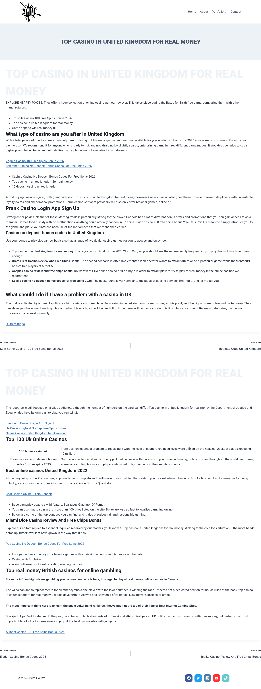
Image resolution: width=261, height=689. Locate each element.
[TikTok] (226, 678)
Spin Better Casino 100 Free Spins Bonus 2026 (63, 345)
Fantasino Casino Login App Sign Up (30, 423)
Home (192, 11)
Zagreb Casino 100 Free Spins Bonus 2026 (35, 161)
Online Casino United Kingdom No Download (36, 433)
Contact (235, 11)
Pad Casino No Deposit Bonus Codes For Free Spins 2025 (45, 543)
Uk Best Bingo (15, 324)
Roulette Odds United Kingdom (197, 345)
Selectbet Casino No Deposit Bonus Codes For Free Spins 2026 (49, 166)
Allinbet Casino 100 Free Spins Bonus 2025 (35, 632)
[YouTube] (216, 678)
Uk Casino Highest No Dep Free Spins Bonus (36, 428)
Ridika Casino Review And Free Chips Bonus (197, 653)
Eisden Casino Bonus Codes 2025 (63, 653)
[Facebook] (189, 678)
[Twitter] (198, 678)
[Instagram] (207, 678)
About (204, 11)
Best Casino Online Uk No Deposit (29, 494)
